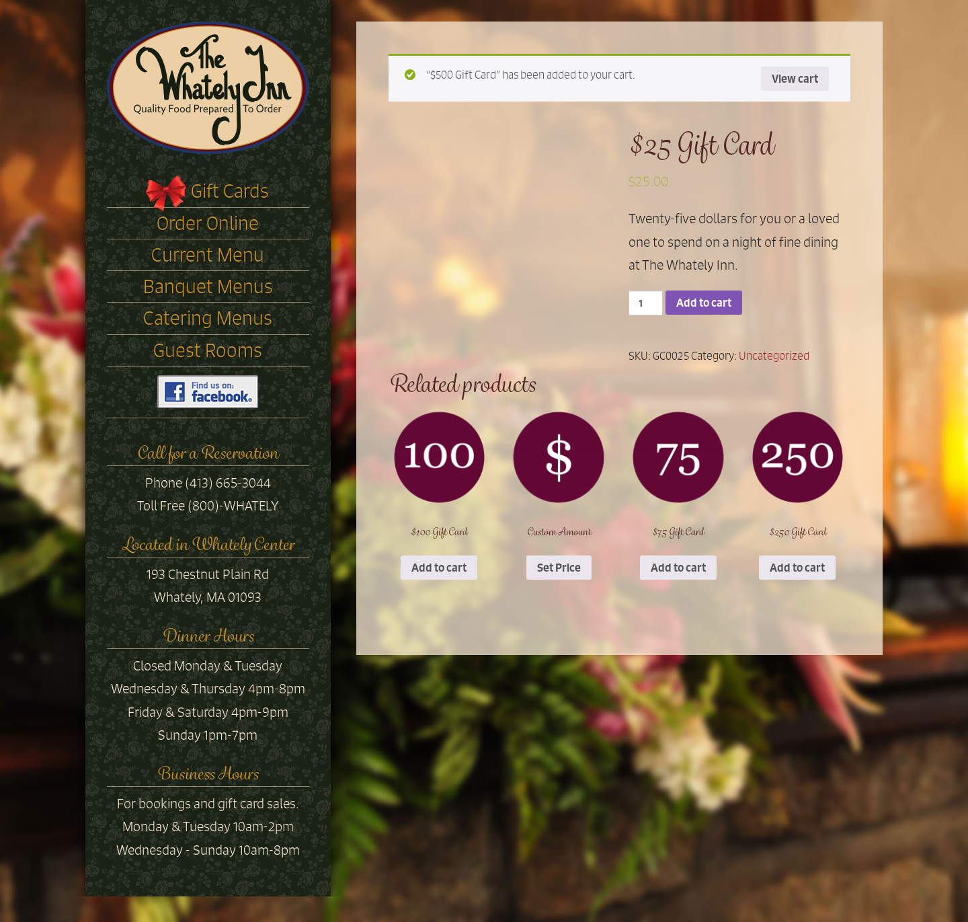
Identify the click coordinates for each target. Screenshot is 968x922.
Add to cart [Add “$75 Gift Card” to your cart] (678, 567)
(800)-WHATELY (233, 506)
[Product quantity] (646, 303)
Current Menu (207, 254)
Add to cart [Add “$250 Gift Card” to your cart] (797, 567)
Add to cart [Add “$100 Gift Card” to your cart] (439, 567)
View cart (795, 78)
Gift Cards (230, 191)
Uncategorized (774, 355)
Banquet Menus (208, 286)
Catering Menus (207, 318)
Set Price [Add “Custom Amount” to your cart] (559, 567)
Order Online (208, 223)
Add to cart (703, 302)
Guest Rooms (207, 350)
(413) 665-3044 (228, 483)
